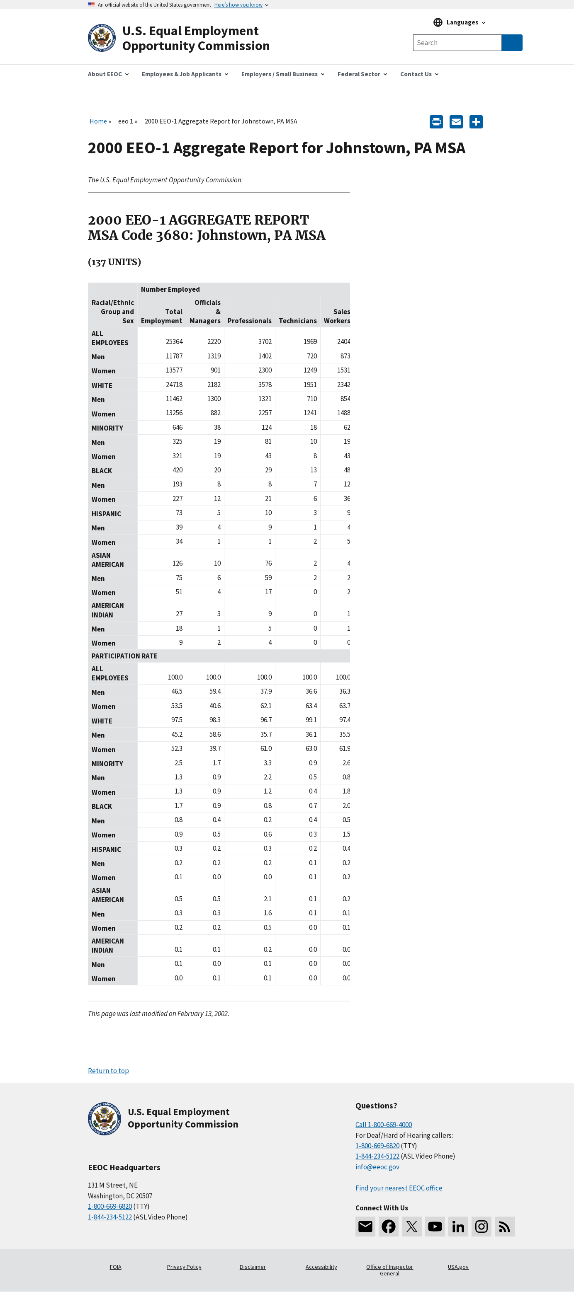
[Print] (436, 121)
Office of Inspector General (389, 1270)
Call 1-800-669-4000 (383, 1124)
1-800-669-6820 (110, 1206)
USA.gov (458, 1266)
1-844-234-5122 (110, 1217)
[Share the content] (476, 121)
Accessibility (321, 1266)
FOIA (116, 1266)
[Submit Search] (512, 42)
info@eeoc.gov (377, 1166)
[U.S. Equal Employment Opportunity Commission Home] (187, 38)
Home (98, 121)
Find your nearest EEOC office (399, 1188)
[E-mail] (456, 121)
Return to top (108, 1070)
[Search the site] (457, 42)
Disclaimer (253, 1266)
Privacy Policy (184, 1266)
